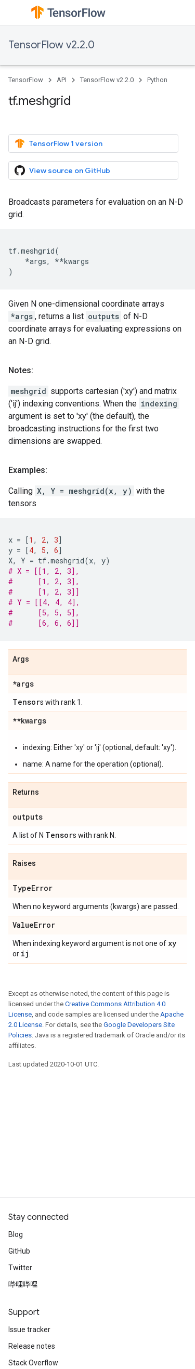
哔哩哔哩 (22, 1284)
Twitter (20, 1267)
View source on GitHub (62, 170)
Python (157, 80)
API (62, 80)
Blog (15, 1234)
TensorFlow (25, 80)
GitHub (19, 1251)
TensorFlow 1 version (58, 143)
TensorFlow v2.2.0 (51, 44)
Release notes (31, 1346)
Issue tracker (29, 1329)
